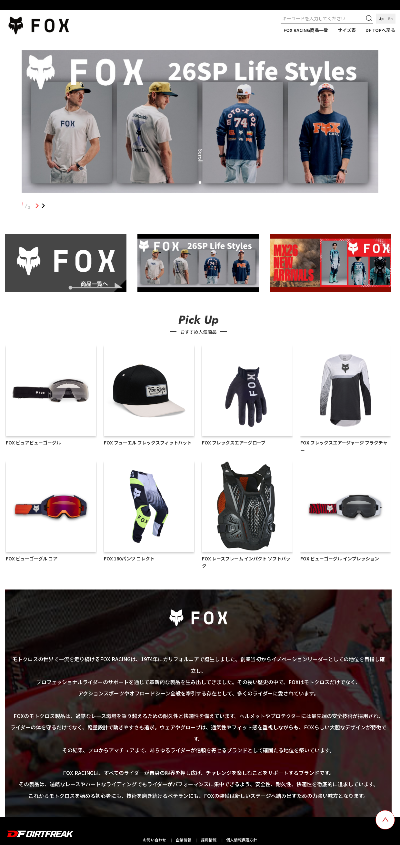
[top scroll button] (385, 819)
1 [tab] (37, 206)
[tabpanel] (200, 122)
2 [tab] (43, 206)
